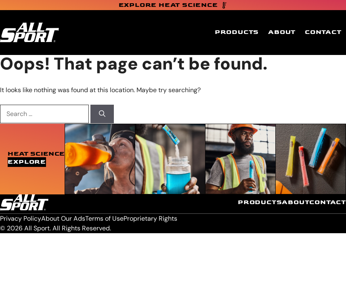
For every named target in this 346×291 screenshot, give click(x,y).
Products (237, 32)
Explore (27, 162)
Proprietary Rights (150, 218)
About (282, 32)
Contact (323, 32)
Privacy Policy (20, 218)
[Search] (102, 114)
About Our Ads (63, 218)
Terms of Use (104, 218)
